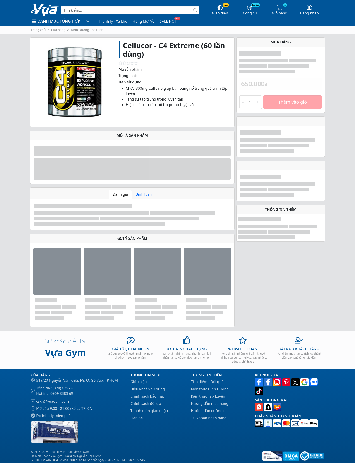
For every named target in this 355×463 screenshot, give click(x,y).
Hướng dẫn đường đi (209, 410)
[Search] (130, 10)
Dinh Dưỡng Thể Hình (87, 30)
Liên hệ (136, 417)
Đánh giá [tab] (120, 194)
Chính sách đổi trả (145, 403)
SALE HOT (168, 21)
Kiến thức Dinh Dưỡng (210, 388)
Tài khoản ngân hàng (209, 417)
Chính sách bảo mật (147, 396)
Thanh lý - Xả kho (112, 21)
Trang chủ (38, 30)
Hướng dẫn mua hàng (209, 403)
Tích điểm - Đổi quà (207, 381)
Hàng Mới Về (143, 21)
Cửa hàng (58, 30)
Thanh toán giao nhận (149, 410)
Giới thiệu (138, 381)
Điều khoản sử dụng (147, 388)
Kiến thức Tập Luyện (208, 396)
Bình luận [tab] (144, 194)
